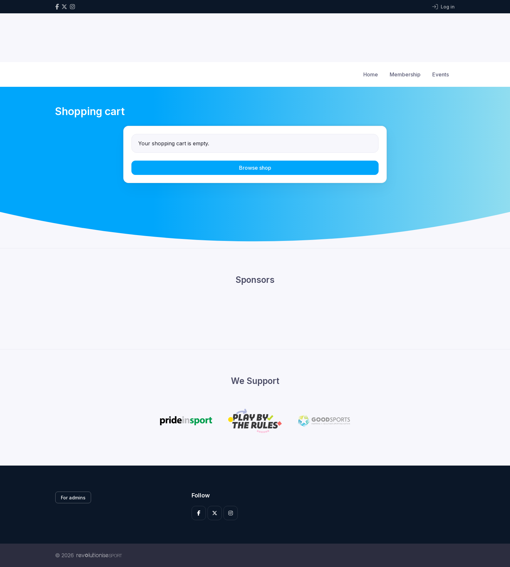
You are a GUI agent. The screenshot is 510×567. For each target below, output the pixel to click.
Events (440, 74)
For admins (73, 497)
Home (370, 74)
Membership (405, 74)
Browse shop (255, 168)
